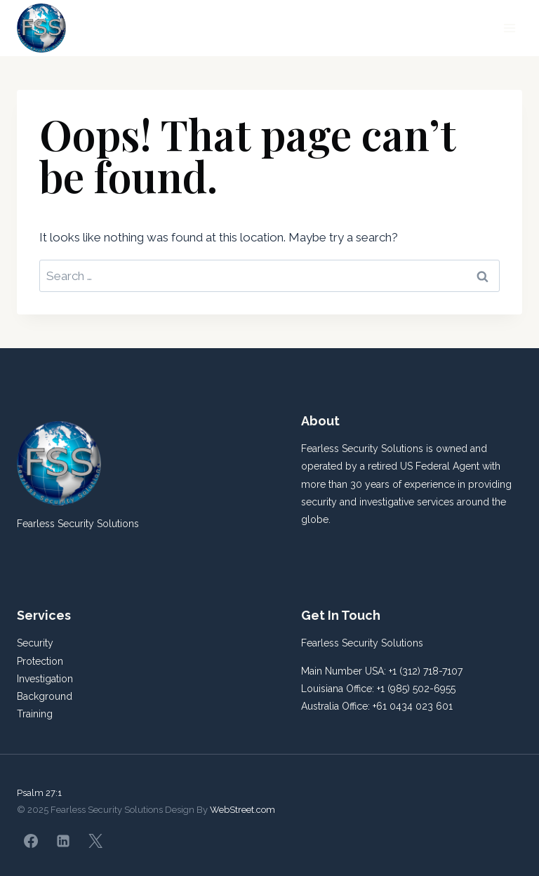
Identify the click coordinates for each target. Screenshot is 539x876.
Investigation (45, 678)
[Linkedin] (63, 841)
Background (44, 696)
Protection (40, 661)
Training (35, 713)
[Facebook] (31, 841)
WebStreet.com (242, 809)
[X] (95, 841)
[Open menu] (509, 28)
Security (35, 643)
